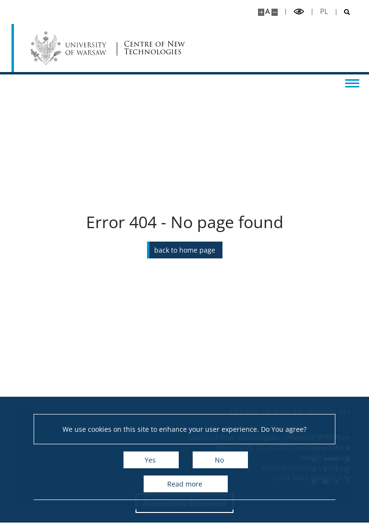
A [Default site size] (267, 11)
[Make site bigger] (261, 12)
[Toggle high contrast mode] (298, 12)
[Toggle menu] (352, 82)
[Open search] (343, 12)
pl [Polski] (324, 11)
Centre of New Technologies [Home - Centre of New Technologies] (154, 48)
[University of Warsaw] (70, 48)
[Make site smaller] (274, 12)
